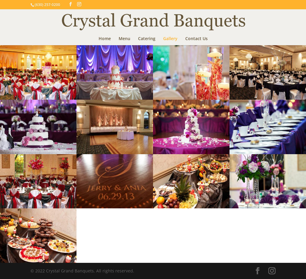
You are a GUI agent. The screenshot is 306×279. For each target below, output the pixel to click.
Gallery (170, 39)
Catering (146, 39)
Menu (124, 39)
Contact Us (196, 39)
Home (105, 39)
